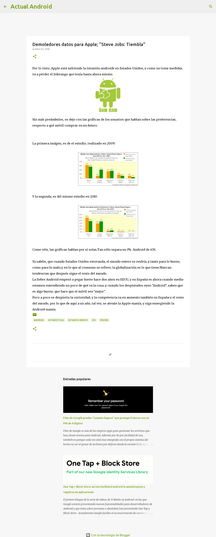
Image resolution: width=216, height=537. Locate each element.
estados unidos (78, 320)
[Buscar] (211, 6)
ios (94, 320)
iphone (104, 320)
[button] (34, 56)
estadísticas (56, 320)
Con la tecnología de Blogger (108, 535)
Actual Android (31, 6)
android (39, 320)
